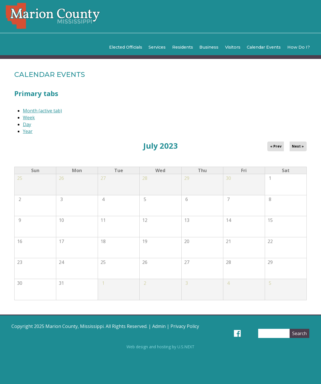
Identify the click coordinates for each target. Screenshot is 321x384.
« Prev (276, 146)
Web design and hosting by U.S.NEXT (160, 346)
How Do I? (298, 47)
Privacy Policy (184, 326)
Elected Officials (125, 47)
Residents (182, 47)
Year (28, 131)
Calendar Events (264, 47)
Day (27, 124)
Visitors (232, 47)
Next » (298, 146)
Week (29, 117)
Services (157, 47)
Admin (159, 326)
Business (208, 47)
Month (42, 111)
